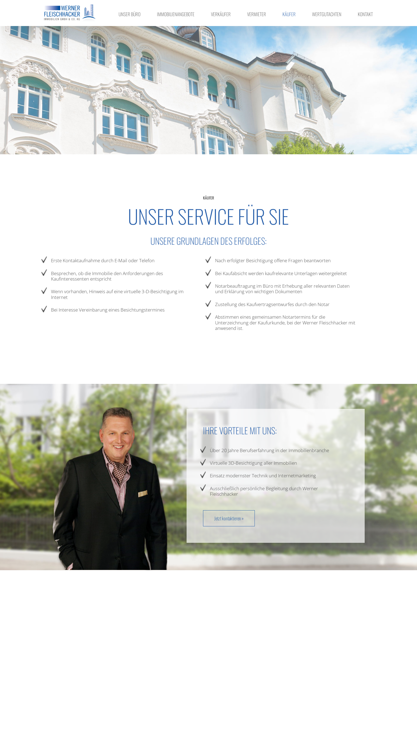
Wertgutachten (326, 14)
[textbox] (120, 285)
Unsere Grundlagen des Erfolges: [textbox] (208, 241)
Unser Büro (130, 14)
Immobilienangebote (176, 14)
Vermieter (256, 14)
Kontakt (365, 14)
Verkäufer (221, 14)
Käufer (289, 14)
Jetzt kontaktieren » (229, 518)
